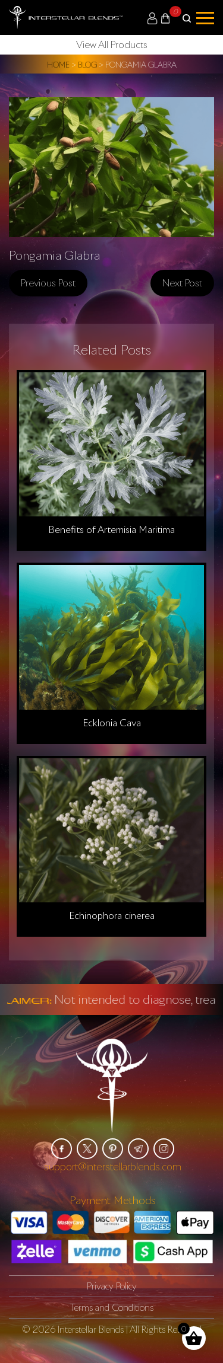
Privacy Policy (112, 1286)
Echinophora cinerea (112, 915)
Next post (182, 283)
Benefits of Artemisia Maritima (111, 529)
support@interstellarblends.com (112, 1166)
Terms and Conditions (111, 1307)
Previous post (48, 283)
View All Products (111, 44)
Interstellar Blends (91, 1329)
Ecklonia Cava (112, 723)
